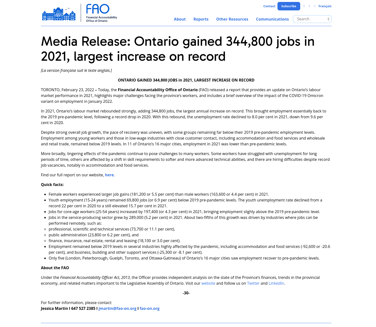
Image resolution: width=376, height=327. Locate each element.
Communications (272, 19)
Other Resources (232, 19)
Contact (269, 6)
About (180, 19)
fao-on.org (150, 308)
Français (324, 6)
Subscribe (288, 6)
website (208, 283)
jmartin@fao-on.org (117, 308)
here (109, 175)
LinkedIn (276, 283)
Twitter (253, 283)
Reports (200, 19)
